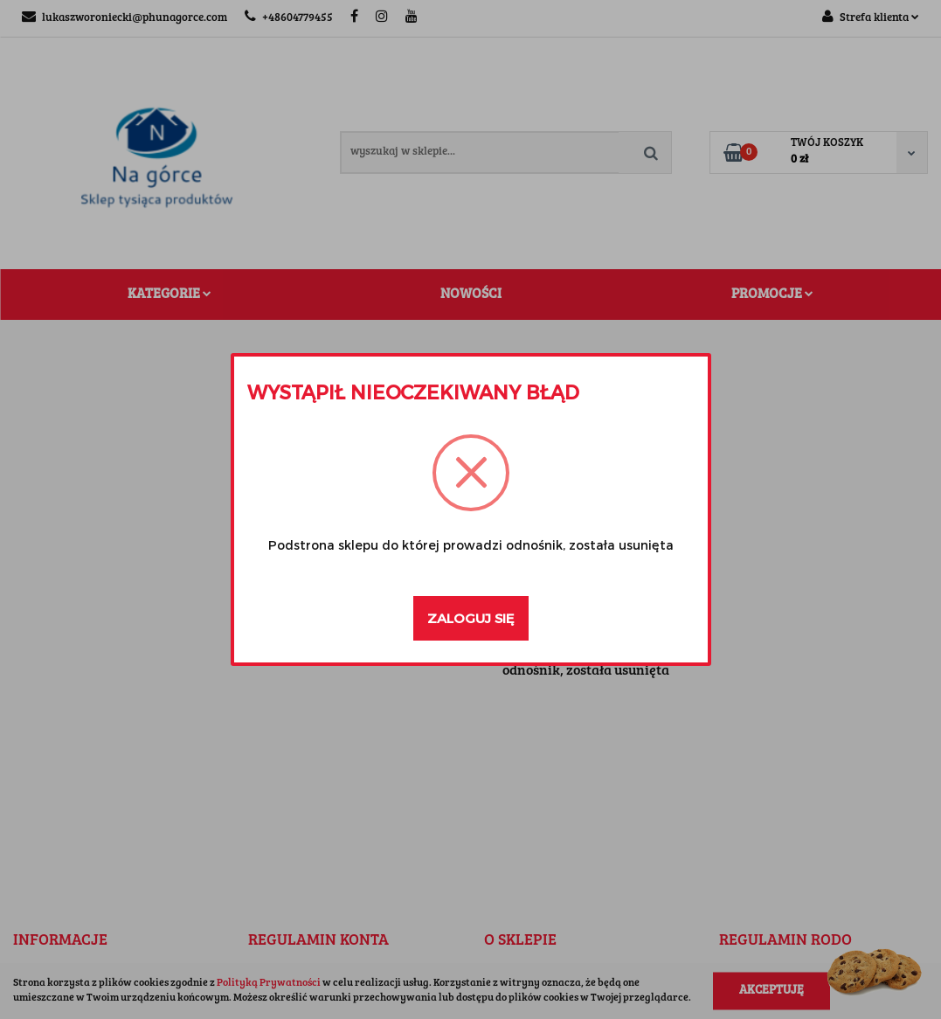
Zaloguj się (471, 618)
